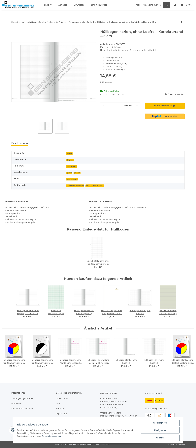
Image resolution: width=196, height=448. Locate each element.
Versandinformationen (22, 408)
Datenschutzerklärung (52, 436)
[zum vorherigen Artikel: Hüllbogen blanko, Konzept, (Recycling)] (176, 22)
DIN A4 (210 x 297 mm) (94, 186)
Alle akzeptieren (160, 423)
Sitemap (60, 408)
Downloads (16, 403)
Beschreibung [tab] (19, 143)
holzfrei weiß (72, 166)
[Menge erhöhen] (137, 106)
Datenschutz (62, 398)
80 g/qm (70, 160)
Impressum (61, 413)
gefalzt (69, 173)
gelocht (77, 173)
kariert (69, 154)
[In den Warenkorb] (165, 106)
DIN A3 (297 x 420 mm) (75, 186)
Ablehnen (160, 438)
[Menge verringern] (103, 106)
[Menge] (114, 106)
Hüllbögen (116, 47)
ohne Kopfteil (72, 179)
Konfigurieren (160, 430)
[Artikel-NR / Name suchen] (148, 5)
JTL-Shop (181, 444)
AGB (58, 403)
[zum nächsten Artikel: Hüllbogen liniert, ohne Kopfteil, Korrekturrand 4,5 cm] (182, 22)
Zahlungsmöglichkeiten (22, 398)
